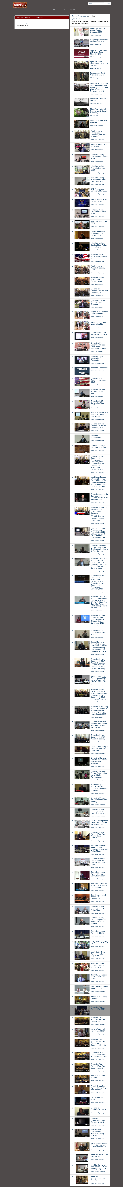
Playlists (72, 10)
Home (54, 10)
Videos (62, 10)
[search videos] (96, 3)
